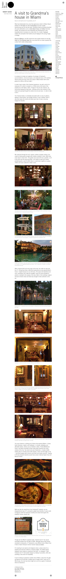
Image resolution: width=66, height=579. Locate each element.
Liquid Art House (58, 36)
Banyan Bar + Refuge (59, 13)
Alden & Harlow (58, 35)
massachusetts (58, 61)
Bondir (57, 34)
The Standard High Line (26, 40)
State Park (57, 22)
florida (57, 54)
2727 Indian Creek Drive (19, 568)
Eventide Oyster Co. (59, 14)
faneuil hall (58, 51)
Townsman (57, 18)
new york (57, 65)
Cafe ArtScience (58, 30)
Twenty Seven (58, 26)
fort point (57, 55)
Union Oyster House (59, 21)
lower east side (58, 59)
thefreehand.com (18, 571)
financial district (59, 52)
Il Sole (57, 27)
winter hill (57, 73)
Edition (43, 29)
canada (57, 47)
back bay (57, 42)
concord (57, 50)
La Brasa (57, 17)
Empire (57, 32)
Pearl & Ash (58, 19)
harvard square (58, 56)
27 (21, 86)
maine (57, 60)
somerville (57, 69)
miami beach (58, 63)
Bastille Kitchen (58, 23)
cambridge (57, 46)
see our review (39, 544)
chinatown (57, 48)
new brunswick (58, 64)
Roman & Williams (19, 38)
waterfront (57, 72)
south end (57, 70)
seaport (57, 68)
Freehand (45, 32)
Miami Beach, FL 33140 (19, 569)
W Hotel (23, 25)
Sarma (57, 31)
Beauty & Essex (58, 28)
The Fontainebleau (32, 25)
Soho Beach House (34, 29)
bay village (57, 43)
